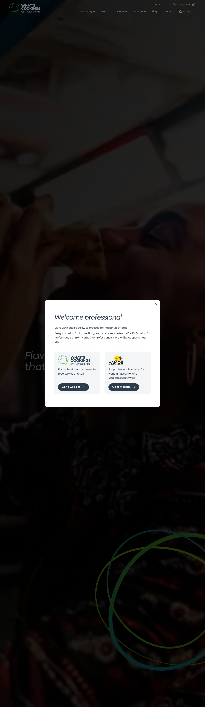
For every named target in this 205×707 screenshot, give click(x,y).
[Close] (156, 304)
